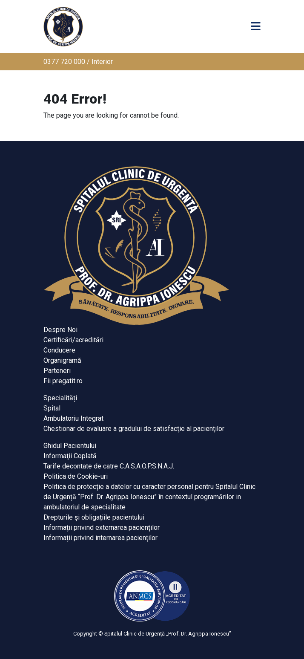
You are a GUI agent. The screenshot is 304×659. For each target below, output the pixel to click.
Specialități (60, 398)
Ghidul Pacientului (69, 446)
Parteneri (57, 371)
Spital (51, 408)
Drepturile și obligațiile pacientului (93, 517)
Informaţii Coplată (70, 456)
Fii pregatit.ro (63, 381)
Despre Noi (60, 330)
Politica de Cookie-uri (75, 476)
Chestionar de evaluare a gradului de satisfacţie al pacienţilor (133, 429)
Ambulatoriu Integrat (73, 418)
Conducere (59, 350)
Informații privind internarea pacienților (100, 538)
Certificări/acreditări (73, 340)
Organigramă (62, 360)
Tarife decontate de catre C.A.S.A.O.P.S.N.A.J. (108, 466)
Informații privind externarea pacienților (101, 527)
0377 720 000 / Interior (78, 62)
